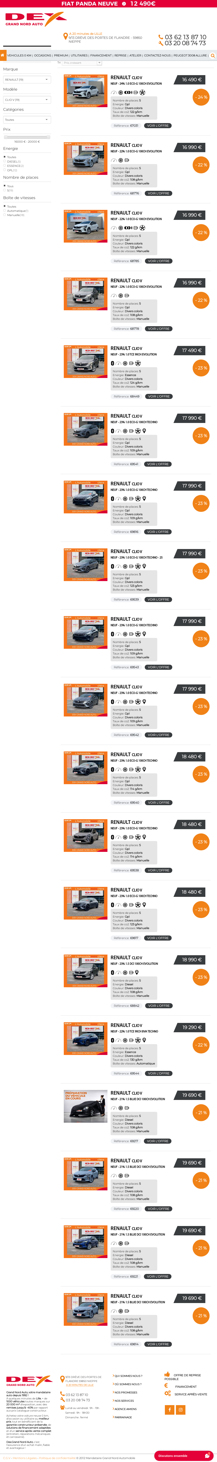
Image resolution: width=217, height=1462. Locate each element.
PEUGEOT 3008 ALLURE (190, 55)
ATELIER (135, 55)
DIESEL (14, 161)
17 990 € (192, 418)
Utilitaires (79, 55)
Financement (100, 55)
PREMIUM (61, 55)
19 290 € (192, 1027)
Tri (59, 62)
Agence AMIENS (124, 1409)
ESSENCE (15, 165)
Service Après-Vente (185, 1394)
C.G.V (6, 1458)
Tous (10, 186)
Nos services (123, 1400)
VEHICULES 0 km (19, 55)
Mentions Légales (25, 1458)
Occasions (42, 55)
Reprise (120, 55)
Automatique (17, 210)
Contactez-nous (157, 55)
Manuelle (15, 215)
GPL (12, 170)
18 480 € (192, 757)
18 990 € (192, 960)
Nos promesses (125, 1392)
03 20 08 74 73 (182, 43)
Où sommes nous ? (127, 1384)
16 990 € (192, 147)
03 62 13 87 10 (182, 37)
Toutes (11, 157)
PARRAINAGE (122, 1417)
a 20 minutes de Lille (79, 1384)
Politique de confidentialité (57, 1458)
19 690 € (192, 1095)
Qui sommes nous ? (127, 1376)
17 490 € (192, 350)
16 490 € (192, 80)
